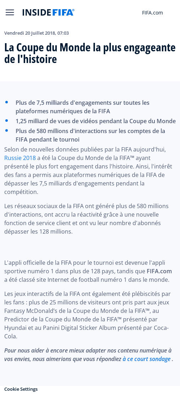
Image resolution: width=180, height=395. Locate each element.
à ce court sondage (146, 359)
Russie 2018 (20, 158)
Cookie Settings (21, 389)
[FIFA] (48, 12)
